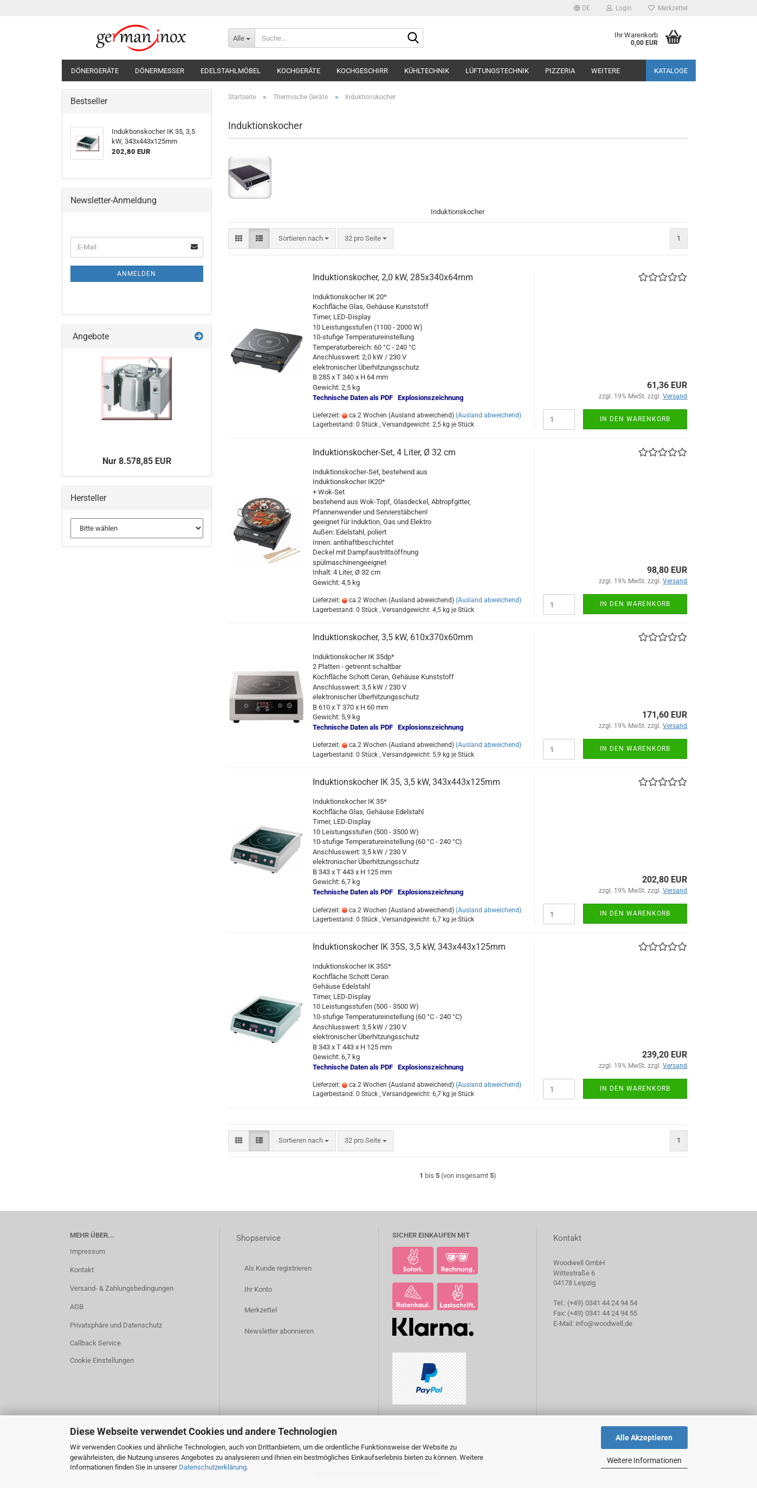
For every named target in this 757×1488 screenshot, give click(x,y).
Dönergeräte (95, 71)
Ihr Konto (258, 1289)
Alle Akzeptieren (644, 1437)
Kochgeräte (298, 71)
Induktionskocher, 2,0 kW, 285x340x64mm (393, 277)
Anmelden (136, 274)
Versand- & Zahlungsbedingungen (121, 1288)
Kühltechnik (426, 71)
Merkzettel (668, 8)
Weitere (605, 71)
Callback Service (95, 1343)
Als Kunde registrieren (278, 1268)
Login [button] (619, 8)
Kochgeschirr (362, 71)
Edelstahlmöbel (230, 71)
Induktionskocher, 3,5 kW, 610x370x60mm (393, 637)
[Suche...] (241, 38)
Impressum (87, 1251)
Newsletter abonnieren (279, 1331)
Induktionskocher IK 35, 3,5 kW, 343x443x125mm (406, 782)
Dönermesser (159, 71)
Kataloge (671, 71)
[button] (582, 8)
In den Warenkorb (635, 419)
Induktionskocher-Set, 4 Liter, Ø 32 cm (384, 452)
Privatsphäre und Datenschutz (116, 1325)
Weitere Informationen (644, 1460)
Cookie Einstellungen (102, 1360)
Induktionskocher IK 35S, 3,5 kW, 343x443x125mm (409, 947)
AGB (76, 1307)
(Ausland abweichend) (488, 415)
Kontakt (82, 1270)
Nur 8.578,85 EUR (136, 461)
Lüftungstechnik (497, 71)
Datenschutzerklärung (213, 1467)
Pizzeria (560, 71)
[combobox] (303, 238)
